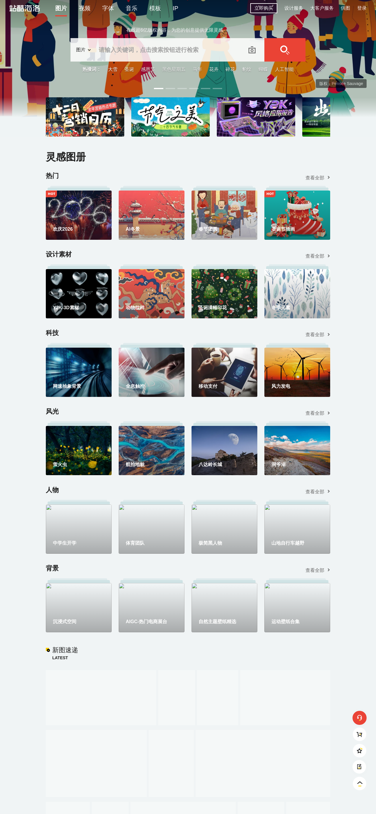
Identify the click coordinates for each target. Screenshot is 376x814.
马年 (197, 69)
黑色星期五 (174, 69)
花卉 (214, 69)
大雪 (113, 69)
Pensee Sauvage (347, 83)
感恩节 (148, 69)
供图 (345, 8)
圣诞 (129, 69)
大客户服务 (322, 8)
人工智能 (284, 69)
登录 (362, 8)
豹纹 (246, 69)
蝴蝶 (263, 69)
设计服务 (293, 8)
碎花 (230, 69)
